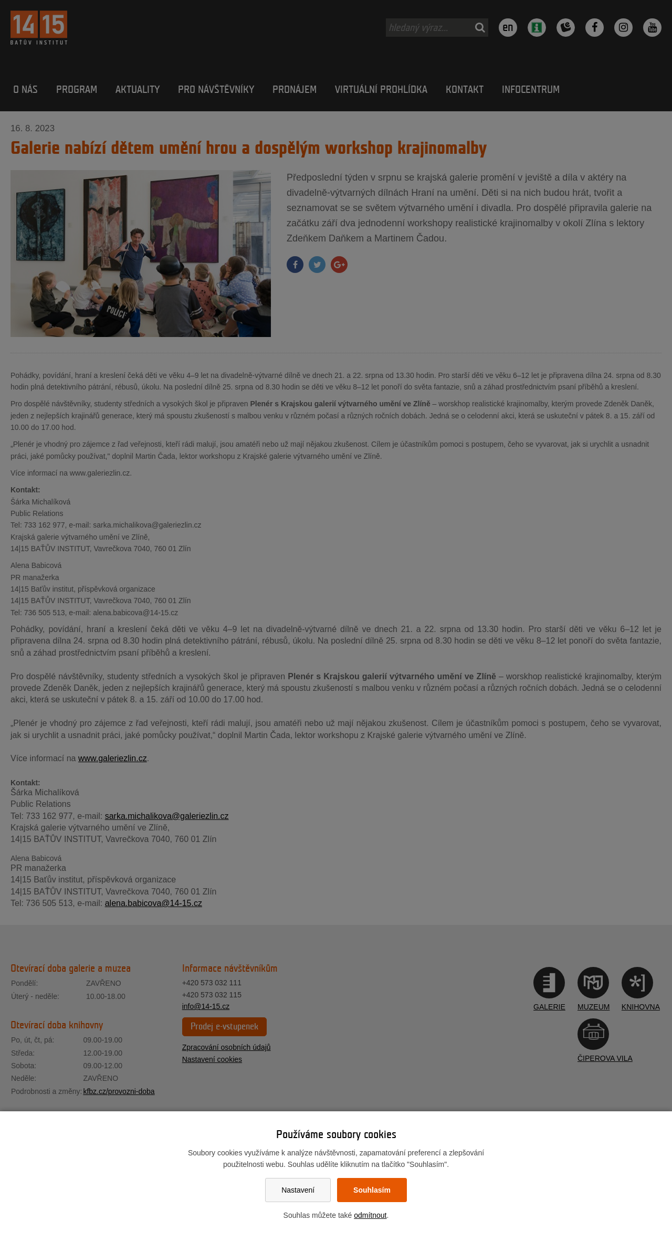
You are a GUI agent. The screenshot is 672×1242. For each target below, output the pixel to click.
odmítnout (370, 1215)
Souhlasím (372, 1190)
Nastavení (297, 1190)
